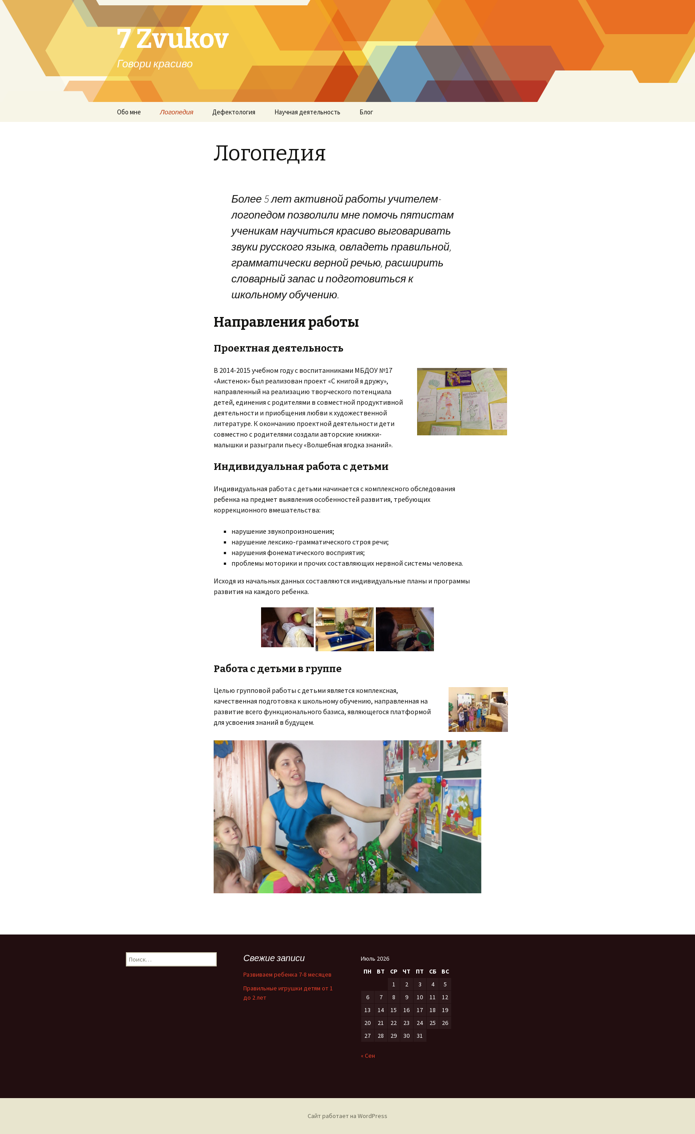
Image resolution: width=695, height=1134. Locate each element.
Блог (366, 112)
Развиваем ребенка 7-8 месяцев (287, 974)
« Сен (368, 1056)
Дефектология (233, 112)
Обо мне (129, 112)
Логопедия (176, 112)
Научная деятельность (307, 112)
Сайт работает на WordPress (347, 1116)
